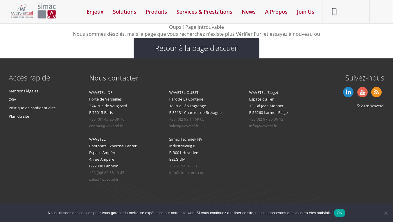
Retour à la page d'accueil (196, 48)
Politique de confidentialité (32, 107)
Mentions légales (23, 91)
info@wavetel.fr (263, 125)
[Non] (386, 213)
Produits (156, 11)
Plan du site (19, 116)
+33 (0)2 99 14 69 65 (186, 119)
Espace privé (377, 6)
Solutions (125, 11)
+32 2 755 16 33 (183, 166)
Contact (355, 3)
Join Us (305, 11)
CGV (12, 99)
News (249, 11)
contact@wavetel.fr (106, 125)
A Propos (276, 11)
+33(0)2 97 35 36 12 (266, 119)
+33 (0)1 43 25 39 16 (106, 119)
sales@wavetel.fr (183, 125)
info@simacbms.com (187, 172)
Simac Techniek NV (185, 139)
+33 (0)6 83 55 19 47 (106, 172)
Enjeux (95, 11)
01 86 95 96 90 (332, 6)
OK (339, 213)
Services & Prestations (204, 11)
